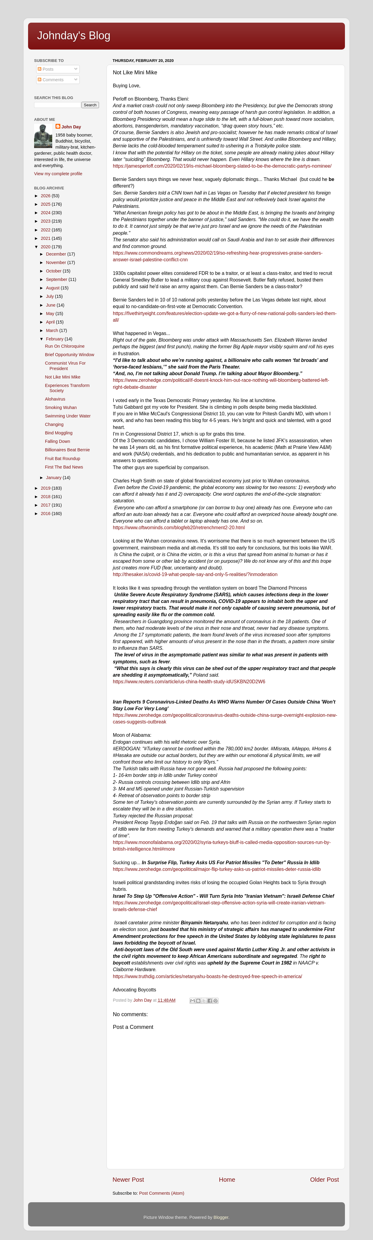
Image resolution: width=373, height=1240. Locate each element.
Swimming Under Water (68, 416)
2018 (46, 496)
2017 (46, 505)
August (53, 287)
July (50, 296)
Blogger (221, 1217)
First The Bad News (64, 467)
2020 (46, 246)
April (51, 322)
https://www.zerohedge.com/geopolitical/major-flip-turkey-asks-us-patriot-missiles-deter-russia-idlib (217, 869)
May (51, 313)
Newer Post (128, 1179)
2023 (46, 221)
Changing (54, 424)
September (57, 279)
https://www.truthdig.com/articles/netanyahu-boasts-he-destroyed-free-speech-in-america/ (207, 976)
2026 (46, 195)
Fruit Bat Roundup (62, 458)
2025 (46, 204)
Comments (51, 79)
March (52, 330)
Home (227, 1179)
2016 (46, 513)
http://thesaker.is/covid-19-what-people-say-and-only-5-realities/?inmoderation (195, 574)
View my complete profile (58, 173)
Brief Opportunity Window (69, 354)
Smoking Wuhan (61, 407)
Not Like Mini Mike (63, 377)
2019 (46, 488)
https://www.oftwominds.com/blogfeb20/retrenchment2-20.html (179, 527)
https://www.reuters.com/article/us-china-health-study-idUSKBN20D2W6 (189, 681)
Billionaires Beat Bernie (67, 449)
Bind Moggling (58, 432)
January (54, 477)
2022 (46, 229)
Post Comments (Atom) (161, 1193)
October (54, 271)
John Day (71, 126)
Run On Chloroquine (64, 346)
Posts (45, 69)
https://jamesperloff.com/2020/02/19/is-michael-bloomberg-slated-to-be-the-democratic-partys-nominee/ (222, 166)
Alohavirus (55, 399)
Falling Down (57, 441)
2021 (46, 238)
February (55, 339)
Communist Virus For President (65, 366)
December (56, 254)
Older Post (324, 1179)
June (51, 305)
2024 (46, 212)
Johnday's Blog (73, 35)
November (56, 262)
